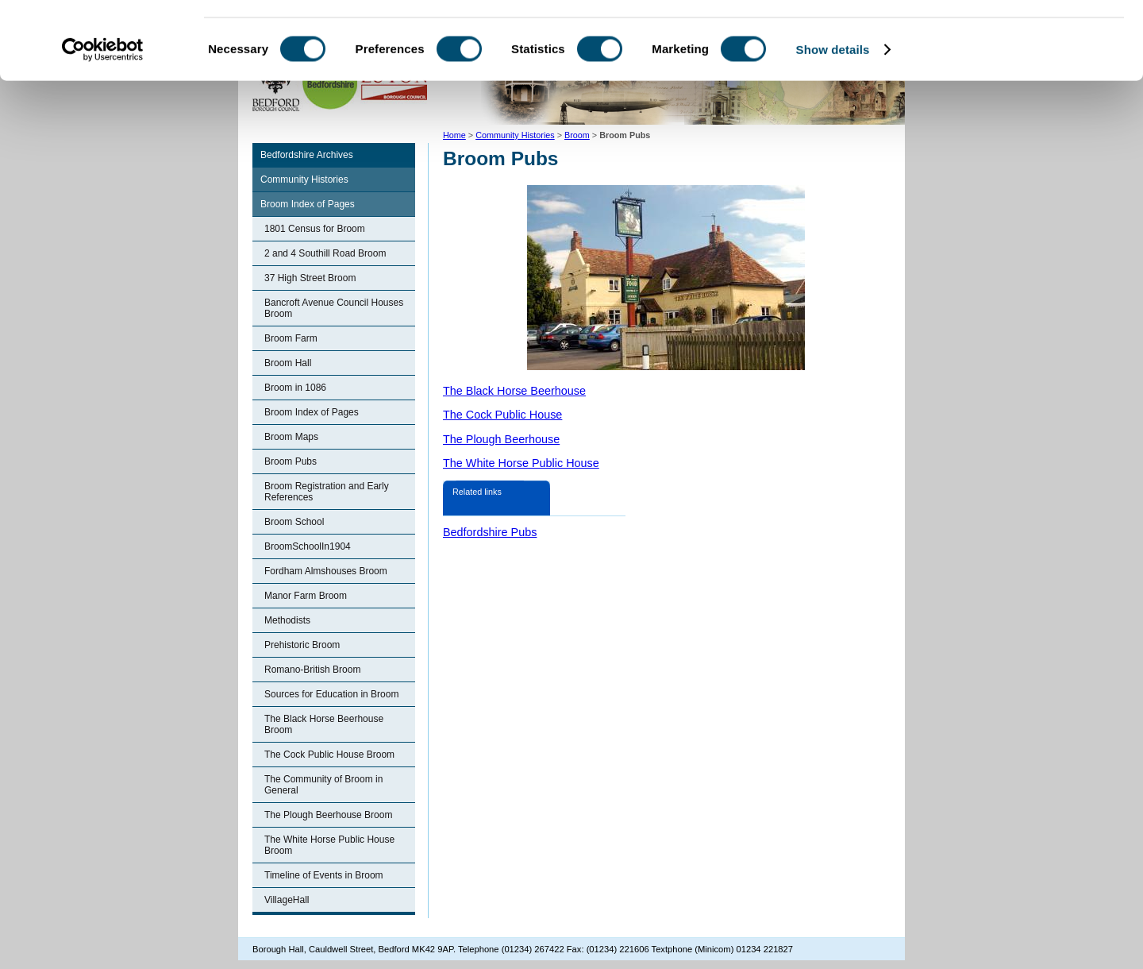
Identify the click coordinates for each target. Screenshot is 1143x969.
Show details (833, 122)
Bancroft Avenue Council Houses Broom (333, 308)
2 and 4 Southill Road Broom (325, 253)
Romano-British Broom (312, 669)
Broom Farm (291, 338)
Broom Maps (291, 436)
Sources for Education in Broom (331, 694)
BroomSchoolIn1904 (307, 546)
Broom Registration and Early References (326, 492)
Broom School (294, 521)
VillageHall (286, 899)
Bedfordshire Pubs (490, 532)
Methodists (287, 620)
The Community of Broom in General (323, 785)
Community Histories (304, 179)
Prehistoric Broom (302, 645)
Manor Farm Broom (305, 595)
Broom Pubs (290, 461)
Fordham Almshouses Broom (325, 571)
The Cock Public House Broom (329, 754)
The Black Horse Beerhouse (514, 390)
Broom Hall (287, 363)
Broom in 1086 (295, 387)
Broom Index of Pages (307, 204)
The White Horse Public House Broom (329, 845)
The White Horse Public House (521, 463)
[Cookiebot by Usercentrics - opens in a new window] (102, 122)
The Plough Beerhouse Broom (328, 814)
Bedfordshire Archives (306, 154)
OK (1011, 39)
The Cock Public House (502, 414)
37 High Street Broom (310, 278)
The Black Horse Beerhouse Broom (323, 724)
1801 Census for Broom (314, 228)
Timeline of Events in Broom (323, 875)
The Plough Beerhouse (501, 439)
